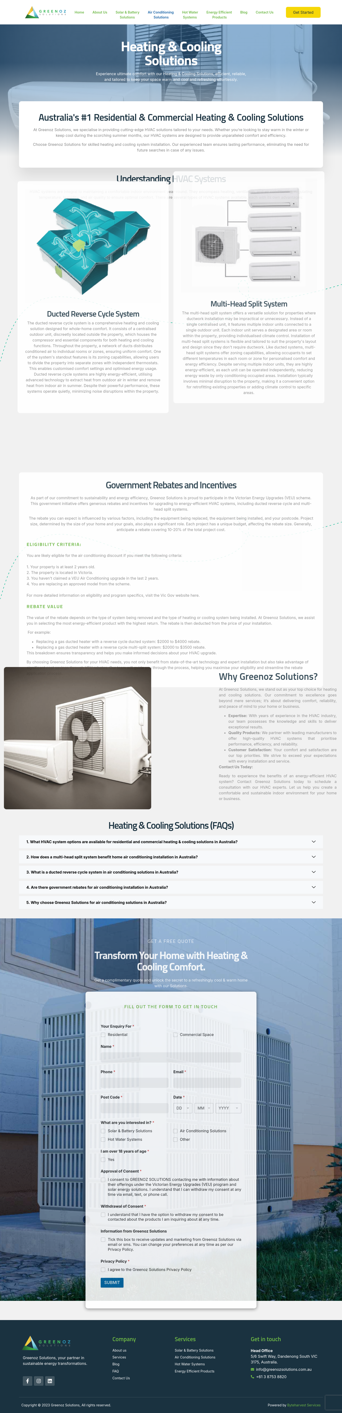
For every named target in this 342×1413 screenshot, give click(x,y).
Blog (243, 12)
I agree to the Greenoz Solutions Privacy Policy (150, 1269)
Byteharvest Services (304, 1405)
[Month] (204, 1108)
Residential (117, 1034)
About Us (99, 12)
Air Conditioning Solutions (161, 14)
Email (179, 1072)
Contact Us (265, 12)
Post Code (112, 1097)
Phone (108, 1072)
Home (79, 12)
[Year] (228, 1108)
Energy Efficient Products (219, 14)
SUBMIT (112, 1282)
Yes (111, 1159)
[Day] (182, 1108)
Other (185, 1139)
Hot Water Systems (190, 14)
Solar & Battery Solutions (127, 14)
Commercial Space (197, 1034)
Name (107, 1046)
